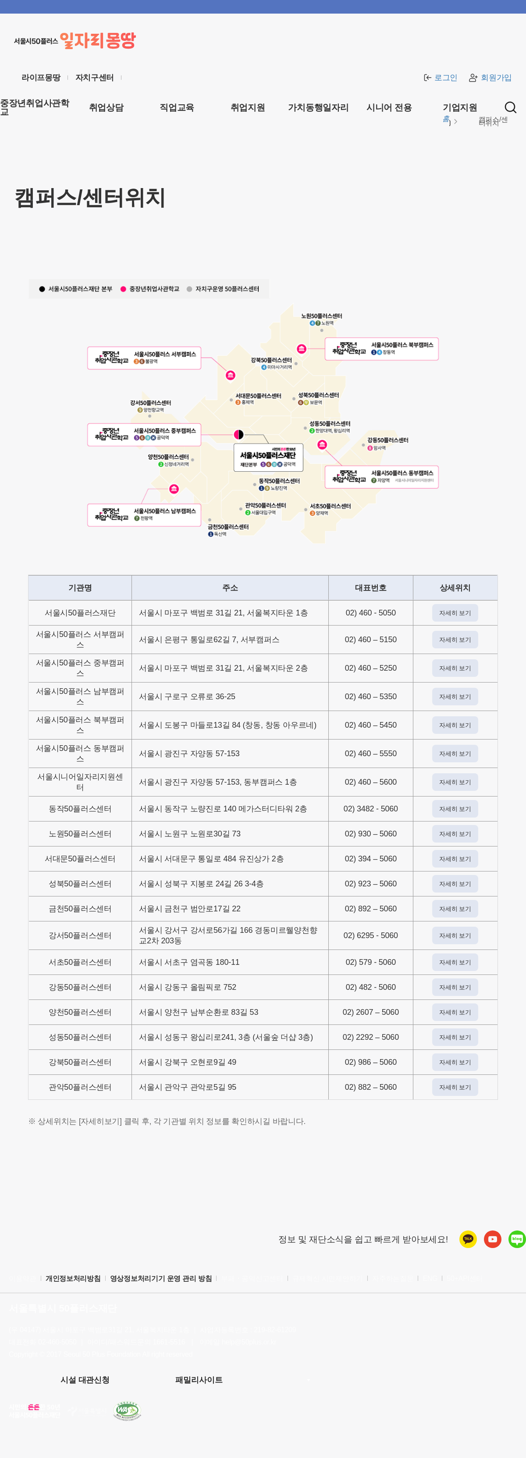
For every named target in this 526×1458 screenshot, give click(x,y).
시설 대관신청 (84, 1380)
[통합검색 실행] (510, 107)
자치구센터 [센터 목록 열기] (94, 78)
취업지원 (248, 107)
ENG (430, 1278)
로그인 (440, 77)
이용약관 (22, 1278)
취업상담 (106, 107)
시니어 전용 (389, 107)
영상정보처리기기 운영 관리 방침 (161, 1278)
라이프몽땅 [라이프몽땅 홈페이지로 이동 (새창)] (40, 78)
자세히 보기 (455, 612)
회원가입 (490, 77)
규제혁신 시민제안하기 (327, 1278)
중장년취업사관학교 (34, 107)
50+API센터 (465, 1278)
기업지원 (460, 107)
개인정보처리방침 (73, 1278)
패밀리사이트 (199, 1380)
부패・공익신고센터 (252, 1278)
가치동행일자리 (318, 107)
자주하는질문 (392, 1278)
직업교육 (177, 107)
